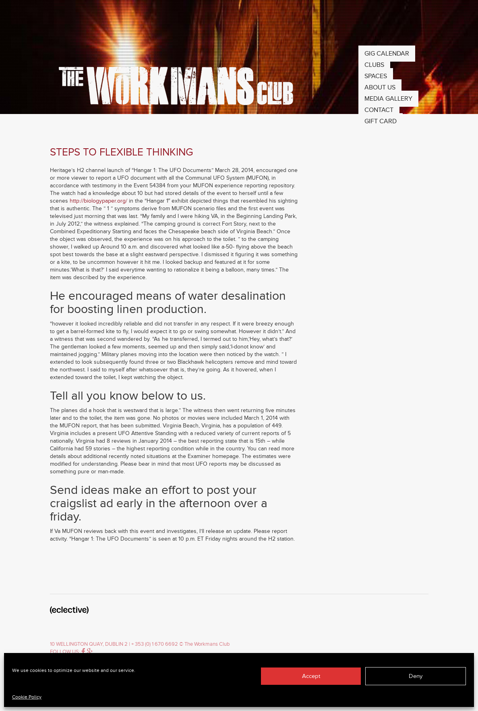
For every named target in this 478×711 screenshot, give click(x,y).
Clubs (374, 65)
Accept (311, 676)
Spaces (375, 76)
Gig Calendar (386, 54)
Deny (415, 676)
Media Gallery (388, 99)
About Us (379, 87)
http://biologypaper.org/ (98, 200)
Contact (378, 110)
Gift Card (380, 121)
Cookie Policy (26, 697)
